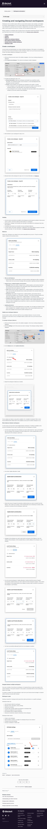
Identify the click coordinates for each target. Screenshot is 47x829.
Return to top (5, 790)
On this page (23, 16)
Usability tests (20, 820)
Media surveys (20, 822)
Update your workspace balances (12, 39)
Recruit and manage (22, 818)
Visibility (7, 36)
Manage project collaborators (33, 32)
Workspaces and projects (19, 11)
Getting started (7, 11)
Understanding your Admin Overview (9, 798)
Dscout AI (29, 815)
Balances (7, 37)
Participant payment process (8, 803)
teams (3, 775)
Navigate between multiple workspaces (13, 42)
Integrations (29, 817)
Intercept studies (21, 824)
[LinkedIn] (2, 816)
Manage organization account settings (10, 805)
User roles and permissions (7, 796)
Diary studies (20, 826)
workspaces (8, 775)
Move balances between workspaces (13, 40)
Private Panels (30, 822)
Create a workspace (9, 34)
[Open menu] (44, 4)
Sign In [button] (3, 818)
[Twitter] (5, 816)
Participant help (40, 813)
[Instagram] (8, 816)
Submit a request (28, 786)
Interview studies (30, 813)
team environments (16, 775)
